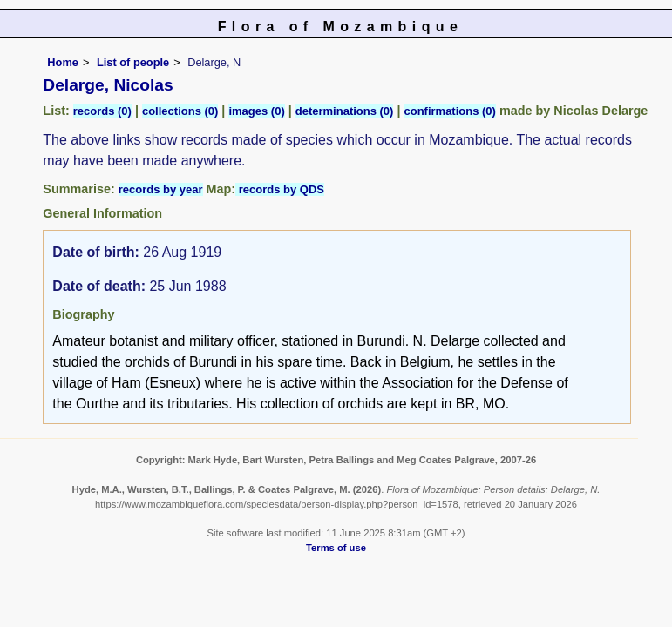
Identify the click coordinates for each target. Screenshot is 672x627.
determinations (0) (344, 111)
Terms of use (336, 548)
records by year (161, 189)
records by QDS (279, 189)
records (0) (102, 111)
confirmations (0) (449, 111)
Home (62, 62)
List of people (133, 62)
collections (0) (180, 111)
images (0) (256, 111)
